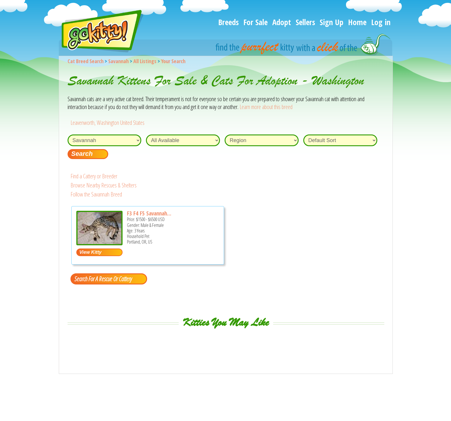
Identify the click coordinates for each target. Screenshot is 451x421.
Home (357, 22)
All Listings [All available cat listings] (144, 61)
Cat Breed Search (86, 61)
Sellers (305, 22)
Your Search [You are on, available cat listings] (173, 61)
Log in (380, 22)
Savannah (118, 61)
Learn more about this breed (266, 107)
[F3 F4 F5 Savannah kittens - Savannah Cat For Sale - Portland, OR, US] (99, 243)
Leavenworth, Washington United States (107, 123)
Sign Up (331, 22)
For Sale (255, 22)
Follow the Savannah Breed (96, 194)
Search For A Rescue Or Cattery (103, 278)
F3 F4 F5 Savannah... (149, 213)
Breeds (228, 22)
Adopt (281, 22)
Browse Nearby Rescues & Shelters (103, 185)
